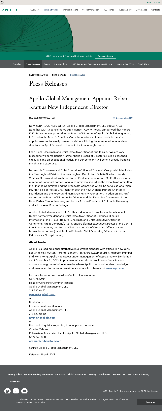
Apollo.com (153, 2)
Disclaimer (15, 381)
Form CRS (60, 374)
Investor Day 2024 (125, 64)
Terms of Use (119, 374)
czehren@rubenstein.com (45, 340)
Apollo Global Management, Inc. (125, 391)
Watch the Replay (105, 56)
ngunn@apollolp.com (42, 317)
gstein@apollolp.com (42, 294)
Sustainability (125, 9)
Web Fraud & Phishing (138, 374)
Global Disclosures (77, 374)
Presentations (60, 64)
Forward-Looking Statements (38, 374)
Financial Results (70, 9)
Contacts (155, 9)
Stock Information (90, 9)
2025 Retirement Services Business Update (91, 64)
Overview (34, 9)
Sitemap (92, 374)
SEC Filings (108, 9)
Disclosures (104, 374)
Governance (141, 9)
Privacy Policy (15, 374)
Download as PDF (123, 117)
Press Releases (33, 64)
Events (47, 64)
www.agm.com (115, 268)
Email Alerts (143, 64)
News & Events (50, 9)
